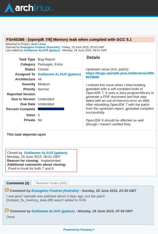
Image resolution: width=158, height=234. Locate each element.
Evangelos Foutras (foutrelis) (40, 47)
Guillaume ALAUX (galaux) (42, 50)
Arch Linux (29, 8)
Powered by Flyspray (77, 229)
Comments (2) (18, 183)
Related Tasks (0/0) (51, 183)
